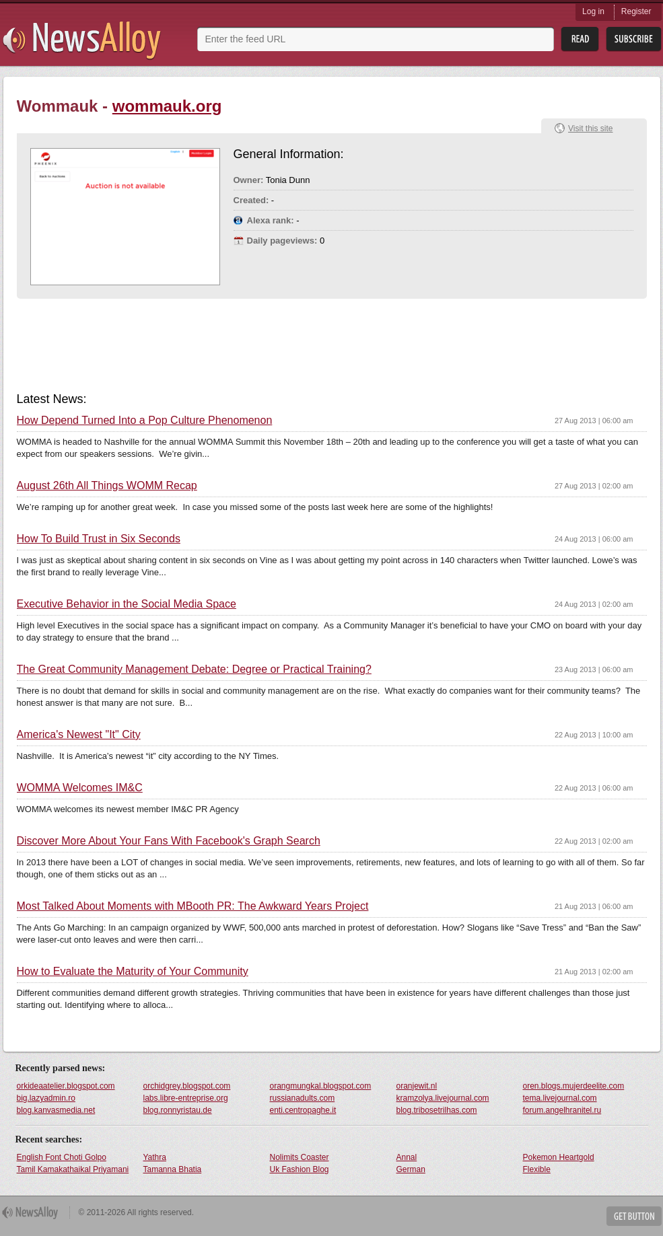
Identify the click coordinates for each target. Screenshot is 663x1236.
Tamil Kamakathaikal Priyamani (73, 1169)
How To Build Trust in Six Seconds (98, 539)
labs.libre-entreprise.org (185, 1098)
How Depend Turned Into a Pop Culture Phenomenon (145, 420)
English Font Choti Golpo (61, 1157)
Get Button (634, 1216)
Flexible (537, 1169)
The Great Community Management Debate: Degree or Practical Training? (194, 669)
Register (636, 11)
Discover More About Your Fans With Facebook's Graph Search (168, 841)
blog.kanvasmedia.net (56, 1110)
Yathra (154, 1157)
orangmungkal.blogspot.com (321, 1086)
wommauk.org (167, 106)
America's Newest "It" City (79, 734)
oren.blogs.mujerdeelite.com (574, 1086)
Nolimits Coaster (299, 1157)
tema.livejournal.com (560, 1098)
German (410, 1169)
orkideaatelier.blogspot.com (66, 1086)
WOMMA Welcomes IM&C (80, 788)
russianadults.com (302, 1098)
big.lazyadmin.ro (46, 1098)
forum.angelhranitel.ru (562, 1110)
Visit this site (590, 128)
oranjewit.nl (417, 1086)
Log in (593, 11)
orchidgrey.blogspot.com (187, 1086)
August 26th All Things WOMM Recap (107, 485)
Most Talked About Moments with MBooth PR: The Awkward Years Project (193, 906)
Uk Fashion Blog (299, 1169)
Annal (406, 1157)
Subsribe (634, 39)
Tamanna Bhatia (172, 1169)
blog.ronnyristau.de (177, 1110)
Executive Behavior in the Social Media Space (126, 604)
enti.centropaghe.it (303, 1110)
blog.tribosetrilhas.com (436, 1110)
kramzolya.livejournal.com (442, 1098)
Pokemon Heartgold (558, 1157)
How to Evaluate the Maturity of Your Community (132, 971)
